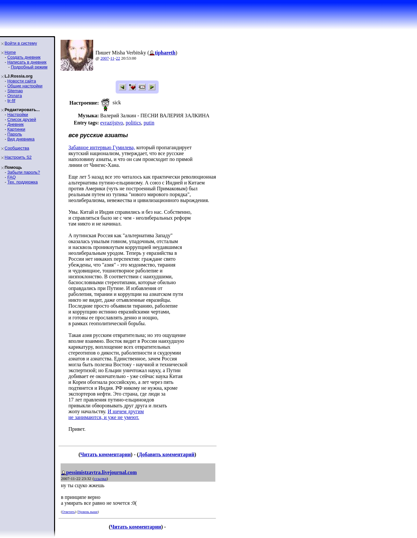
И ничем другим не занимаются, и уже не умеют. (106, 414)
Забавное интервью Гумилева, (101, 147)
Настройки (17, 114)
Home (10, 52)
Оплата (14, 95)
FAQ (11, 177)
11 (112, 58)
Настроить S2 (18, 157)
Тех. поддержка (22, 182)
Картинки (16, 129)
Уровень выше (88, 512)
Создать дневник (23, 57)
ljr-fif (11, 100)
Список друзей (21, 119)
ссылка (100, 478)
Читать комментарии (105, 454)
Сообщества (17, 148)
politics (133, 122)
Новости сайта (21, 81)
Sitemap (15, 90)
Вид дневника (21, 139)
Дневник (15, 124)
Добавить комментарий (166, 454)
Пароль (14, 134)
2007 (104, 58)
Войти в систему (21, 43)
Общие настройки (24, 85)
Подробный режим (29, 67)
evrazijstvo (111, 122)
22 (118, 58)
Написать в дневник (26, 62)
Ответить (68, 512)
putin (149, 122)
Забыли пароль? (23, 172)
